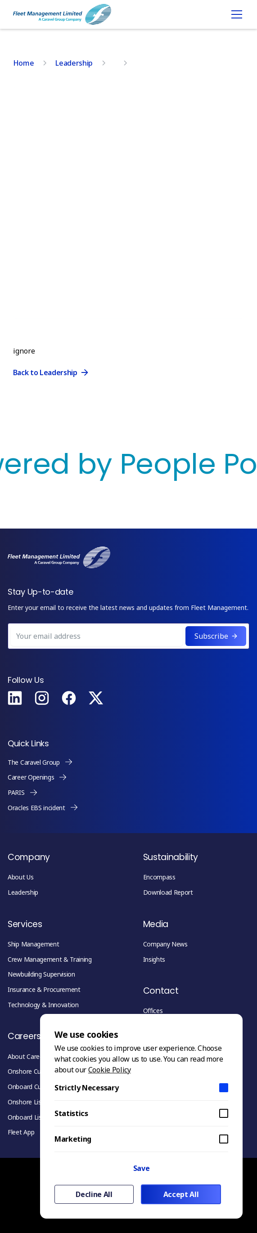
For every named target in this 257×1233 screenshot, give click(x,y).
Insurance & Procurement (44, 989)
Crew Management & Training (50, 959)
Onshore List (26, 1102)
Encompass (159, 877)
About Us (20, 877)
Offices (153, 1010)
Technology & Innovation (43, 1004)
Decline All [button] (94, 1194)
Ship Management (33, 944)
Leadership (23, 892)
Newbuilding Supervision (41, 974)
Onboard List (26, 1117)
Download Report (168, 892)
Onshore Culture (31, 1071)
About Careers (28, 1056)
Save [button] (141, 1168)
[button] (235, 14)
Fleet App (21, 1132)
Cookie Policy (109, 1070)
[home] (62, 14)
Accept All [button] (181, 1194)
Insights (154, 959)
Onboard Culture (31, 1086)
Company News (165, 944)
